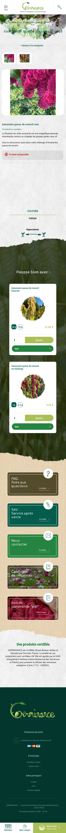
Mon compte (25, 827)
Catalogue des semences (33, 22)
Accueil (4, 22)
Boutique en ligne (15, 22)
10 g (14, 326)
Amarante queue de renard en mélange (25, 367)
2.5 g (20, 404)
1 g (14, 404)
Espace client (34, 766)
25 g (20, 326)
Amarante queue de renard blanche (25, 289)
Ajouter (39, 339)
